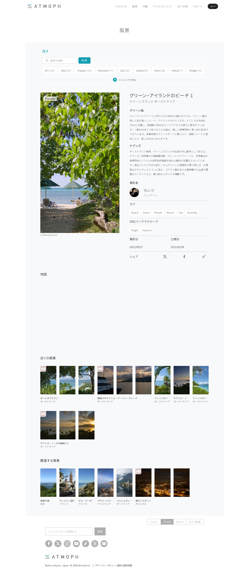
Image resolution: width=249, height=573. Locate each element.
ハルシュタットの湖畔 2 (125, 499)
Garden (139, 70)
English (154, 521)
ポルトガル (141, 503)
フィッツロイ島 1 (201, 397)
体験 (138, 6)
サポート (190, 6)
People (158, 212)
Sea (122, 70)
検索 (84, 60)
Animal (174, 70)
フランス (63, 503)
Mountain (104, 70)
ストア (208, 6)
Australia (192, 212)
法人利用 (175, 6)
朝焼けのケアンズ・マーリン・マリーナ (117, 397)
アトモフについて (155, 6)
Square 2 (147, 229)
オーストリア (123, 503)
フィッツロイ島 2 (163, 397)
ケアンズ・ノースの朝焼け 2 (182, 397)
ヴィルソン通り (67, 499)
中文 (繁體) (195, 521)
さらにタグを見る (124, 79)
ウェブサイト (150, 194)
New (65, 70)
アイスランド (104, 503)
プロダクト (114, 6)
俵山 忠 (149, 189)
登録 (100, 530)
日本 (42, 503)
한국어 (180, 521)
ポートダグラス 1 (49, 397)
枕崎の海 (44, 499)
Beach (134, 212)
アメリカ (82, 503)
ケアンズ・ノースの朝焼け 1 (54, 442)
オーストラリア (164, 100)
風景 (127, 6)
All (49, 70)
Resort (170, 212)
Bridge (192, 70)
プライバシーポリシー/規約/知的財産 (113, 564)
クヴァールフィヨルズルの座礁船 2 (106, 499)
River (157, 70)
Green (146, 212)
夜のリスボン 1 (143, 499)
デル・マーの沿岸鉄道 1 (86, 499)
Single (134, 229)
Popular (83, 70)
